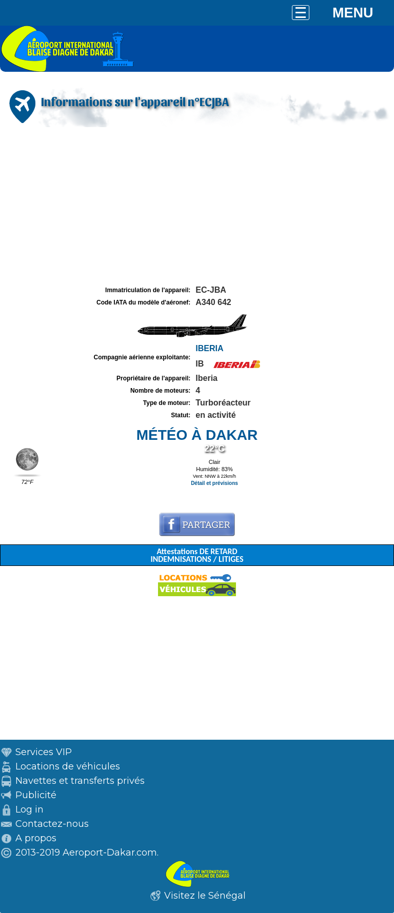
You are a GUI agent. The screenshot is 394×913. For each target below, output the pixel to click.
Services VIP (43, 752)
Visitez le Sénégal (205, 895)
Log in (29, 809)
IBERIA (209, 348)
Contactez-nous (52, 823)
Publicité (35, 795)
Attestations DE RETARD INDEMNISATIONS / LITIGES (196, 555)
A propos (35, 838)
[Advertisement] (197, 206)
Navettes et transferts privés (80, 780)
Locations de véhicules (67, 766)
